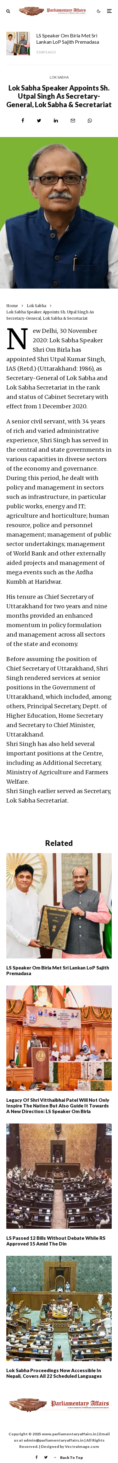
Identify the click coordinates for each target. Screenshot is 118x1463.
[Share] (22, 120)
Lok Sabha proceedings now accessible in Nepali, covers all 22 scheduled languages (54, 1373)
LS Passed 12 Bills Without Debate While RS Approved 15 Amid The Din (55, 1240)
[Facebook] (36, 1457)
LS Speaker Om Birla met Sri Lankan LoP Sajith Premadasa (67, 38)
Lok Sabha (59, 77)
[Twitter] (46, 1457)
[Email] (72, 120)
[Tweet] (39, 120)
